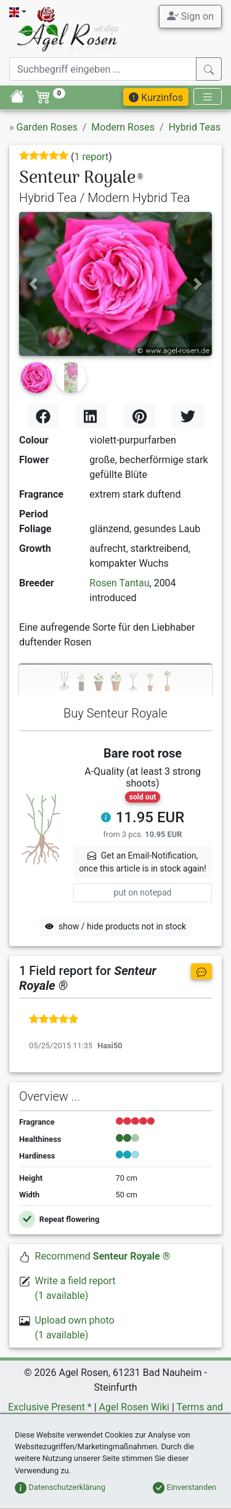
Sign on (190, 16)
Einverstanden (184, 1487)
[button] (33, 284)
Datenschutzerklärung (60, 1487)
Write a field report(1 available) (75, 1288)
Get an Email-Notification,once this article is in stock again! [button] (142, 862)
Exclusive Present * (50, 1407)
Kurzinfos (156, 97)
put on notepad (143, 892)
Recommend (103, 1256)
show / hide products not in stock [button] (115, 926)
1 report (91, 157)
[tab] (115, 680)
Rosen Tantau (119, 583)
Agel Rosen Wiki (134, 1407)
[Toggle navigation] (207, 96)
